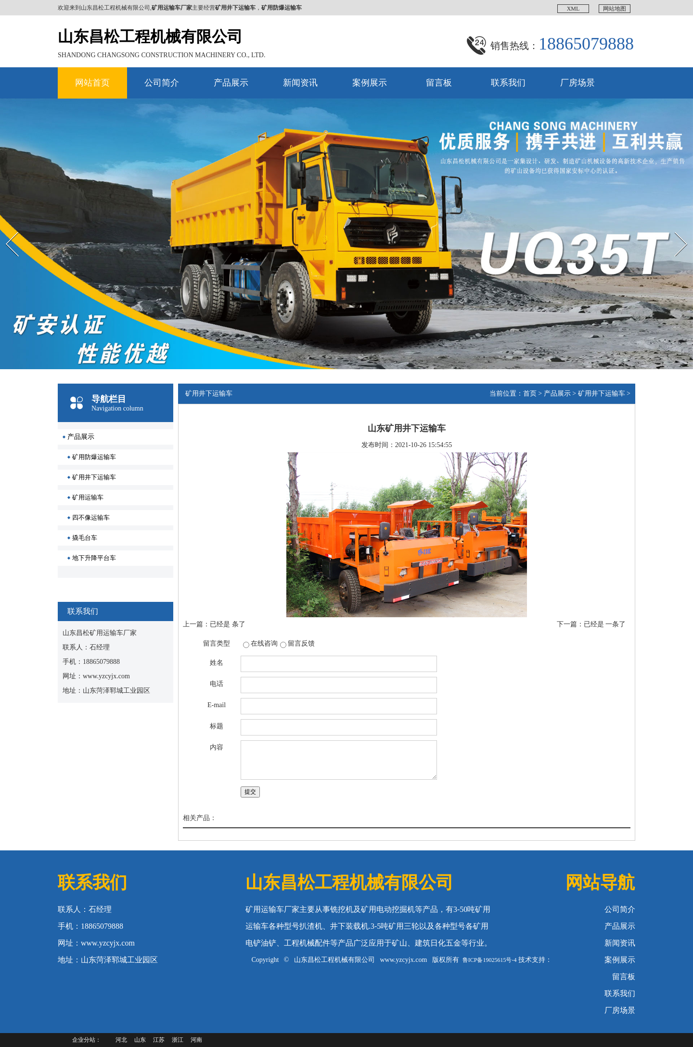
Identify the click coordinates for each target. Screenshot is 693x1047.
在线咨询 (264, 643)
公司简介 (161, 82)
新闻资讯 (300, 82)
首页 (530, 393)
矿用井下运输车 (94, 477)
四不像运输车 (91, 517)
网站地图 (614, 8)
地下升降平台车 (94, 557)
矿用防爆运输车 (94, 457)
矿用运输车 (87, 497)
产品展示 (231, 82)
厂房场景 (577, 82)
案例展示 (369, 82)
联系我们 (508, 82)
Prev (5, 223)
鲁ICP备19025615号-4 (489, 960)
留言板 (439, 82)
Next (670, 223)
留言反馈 (301, 643)
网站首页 (92, 82)
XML (573, 8)
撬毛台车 (84, 537)
